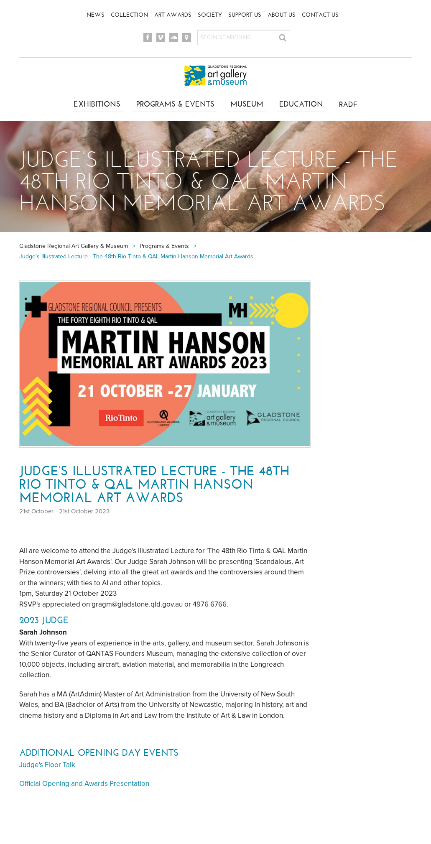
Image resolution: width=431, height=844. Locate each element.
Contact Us (320, 14)
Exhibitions (95, 104)
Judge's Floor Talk (47, 764)
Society (210, 14)
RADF (350, 104)
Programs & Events (174, 104)
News (96, 14)
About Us (282, 14)
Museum (246, 104)
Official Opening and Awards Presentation (84, 783)
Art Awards (172, 14)
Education (302, 104)
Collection (129, 14)
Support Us (244, 14)
